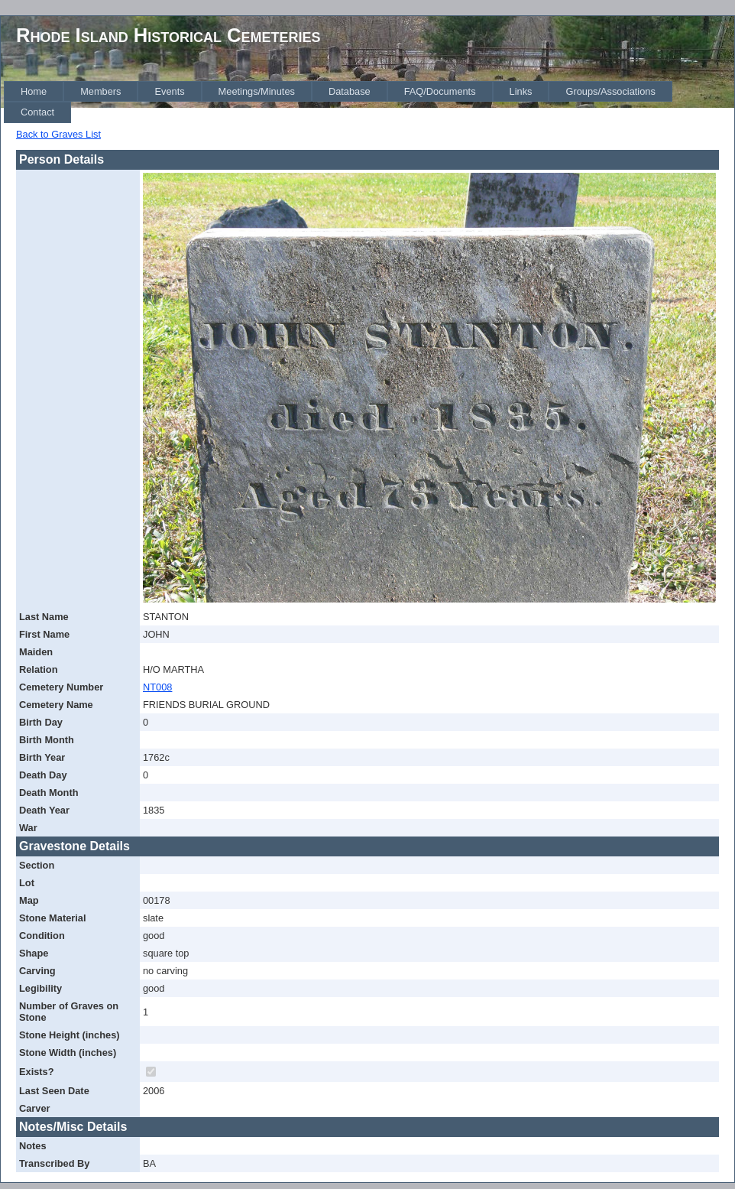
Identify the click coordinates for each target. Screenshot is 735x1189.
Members (100, 91)
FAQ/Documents (440, 91)
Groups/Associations (610, 91)
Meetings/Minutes (257, 91)
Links (521, 91)
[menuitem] (33, 91)
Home (34, 91)
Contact (37, 112)
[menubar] (369, 102)
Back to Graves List (58, 134)
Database (350, 91)
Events (169, 91)
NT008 (157, 687)
